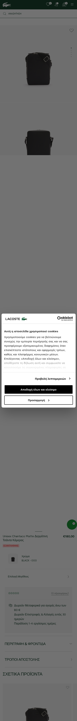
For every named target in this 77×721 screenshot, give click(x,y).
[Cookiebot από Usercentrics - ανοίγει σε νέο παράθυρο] (57, 318)
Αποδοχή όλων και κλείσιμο (38, 389)
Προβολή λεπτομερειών (50, 378)
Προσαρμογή (38, 400)
